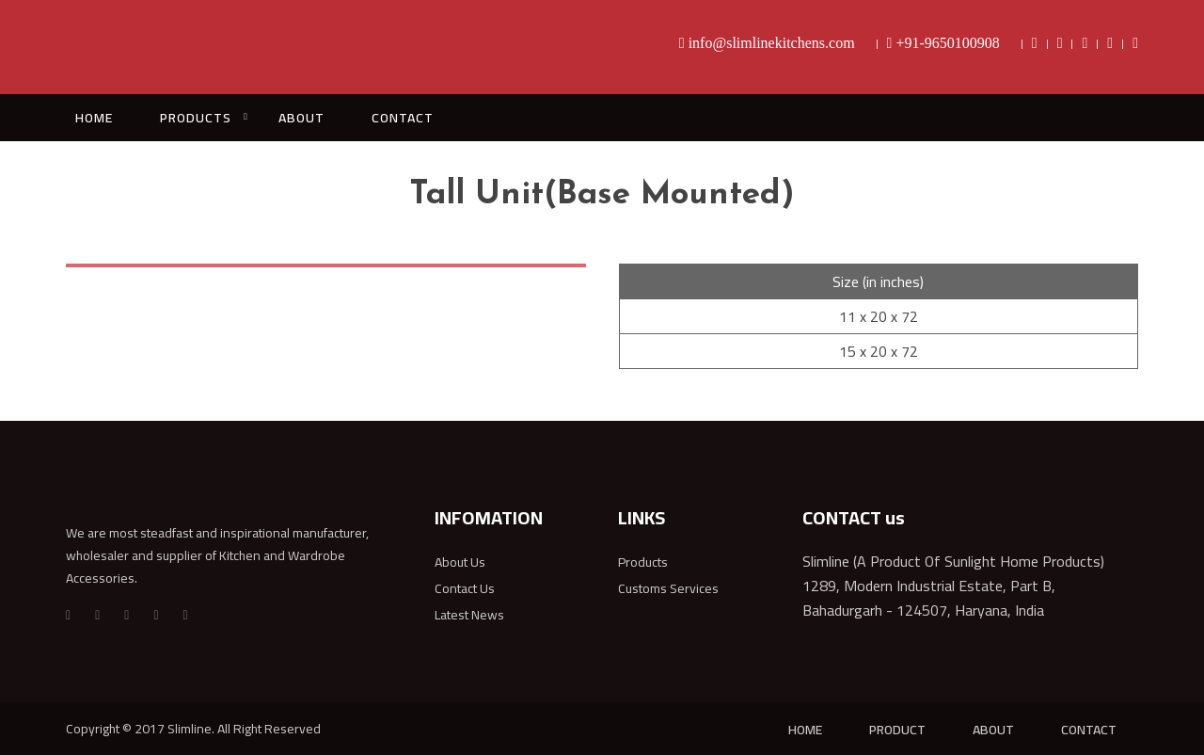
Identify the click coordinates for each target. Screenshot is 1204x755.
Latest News (469, 614)
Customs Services (668, 588)
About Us (460, 562)
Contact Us (465, 588)
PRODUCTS (195, 117)
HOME (94, 117)
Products (643, 562)
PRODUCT (897, 729)
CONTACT (403, 117)
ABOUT (301, 117)
